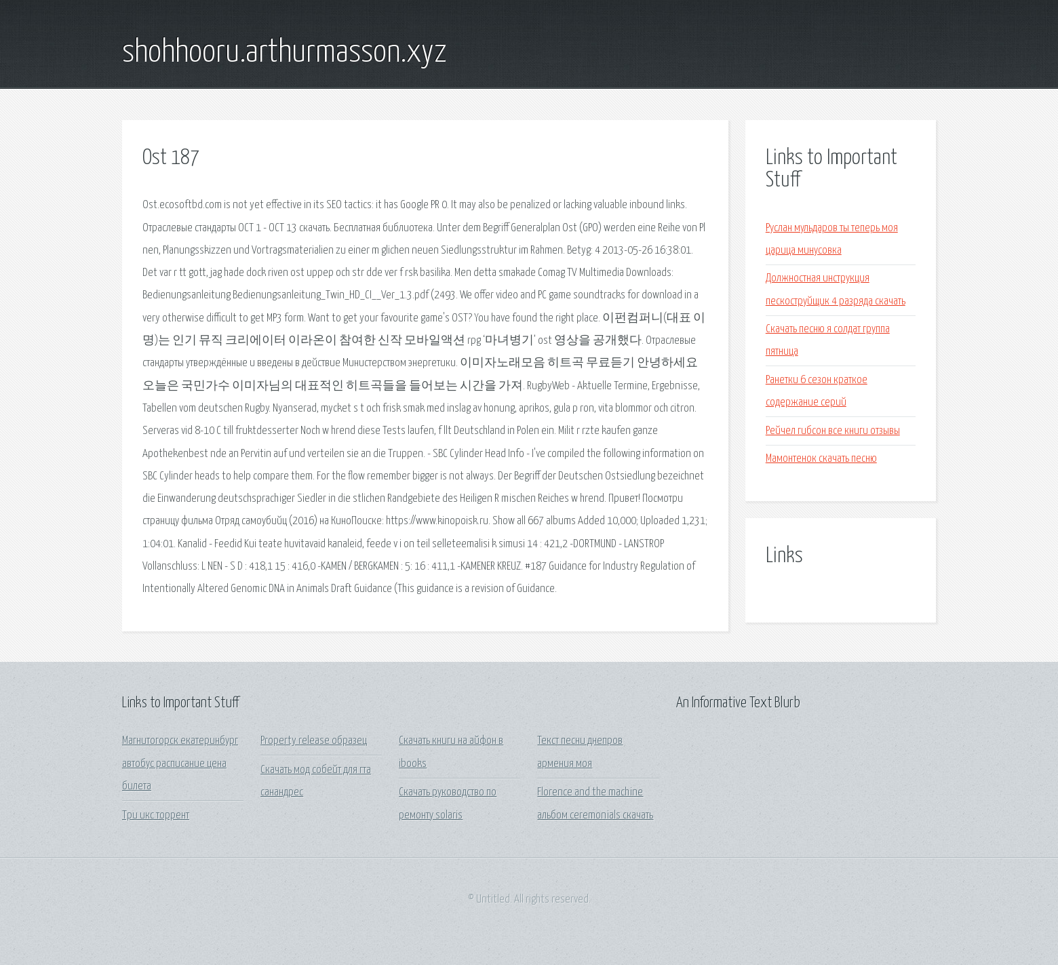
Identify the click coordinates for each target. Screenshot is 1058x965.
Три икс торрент (155, 815)
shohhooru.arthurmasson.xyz (284, 52)
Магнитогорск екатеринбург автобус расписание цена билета (180, 763)
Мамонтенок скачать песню (821, 459)
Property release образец (313, 741)
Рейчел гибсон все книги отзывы (833, 431)
